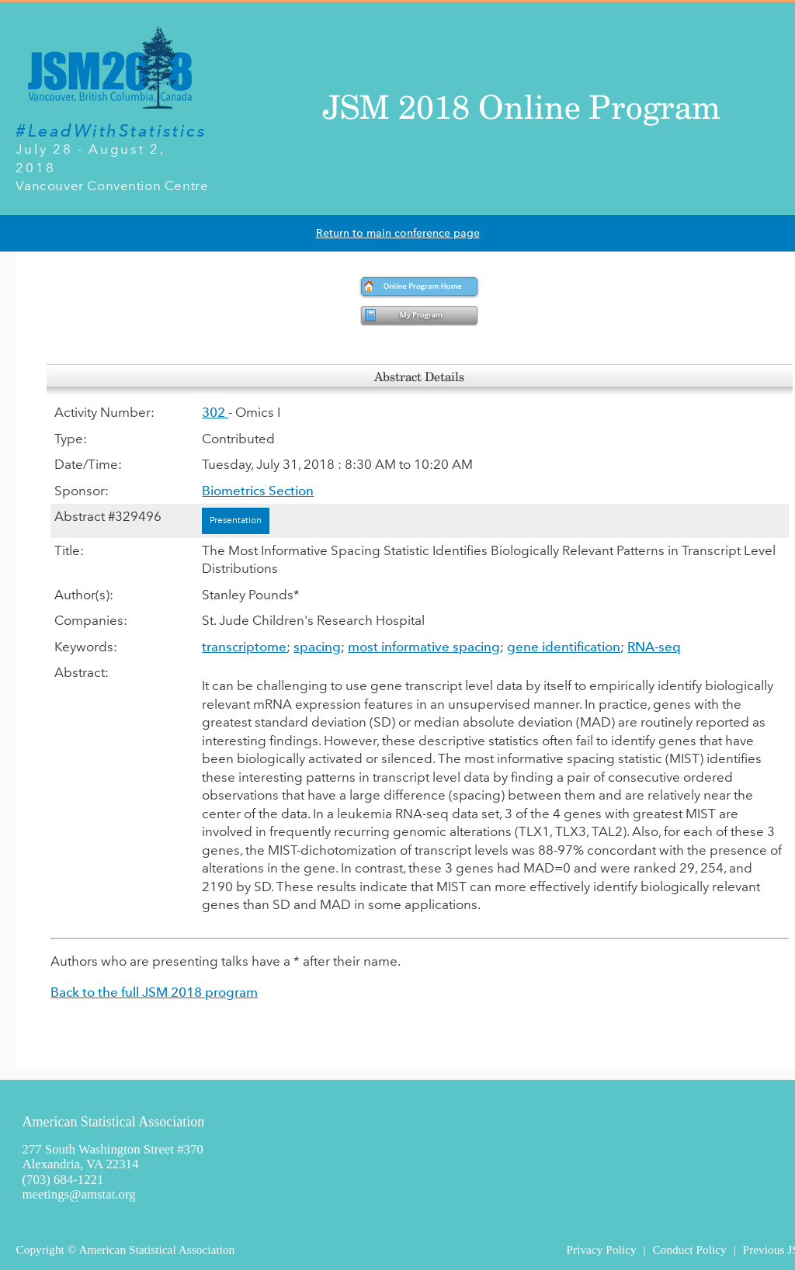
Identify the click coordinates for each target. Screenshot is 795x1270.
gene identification (563, 646)
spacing (317, 646)
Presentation (236, 520)
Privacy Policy (601, 1249)
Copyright (40, 1249)
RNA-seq (654, 646)
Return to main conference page (398, 233)
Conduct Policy (689, 1249)
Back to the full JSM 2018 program (154, 992)
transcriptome (244, 646)
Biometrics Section (258, 490)
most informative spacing (424, 646)
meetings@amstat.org (78, 1194)
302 (215, 412)
